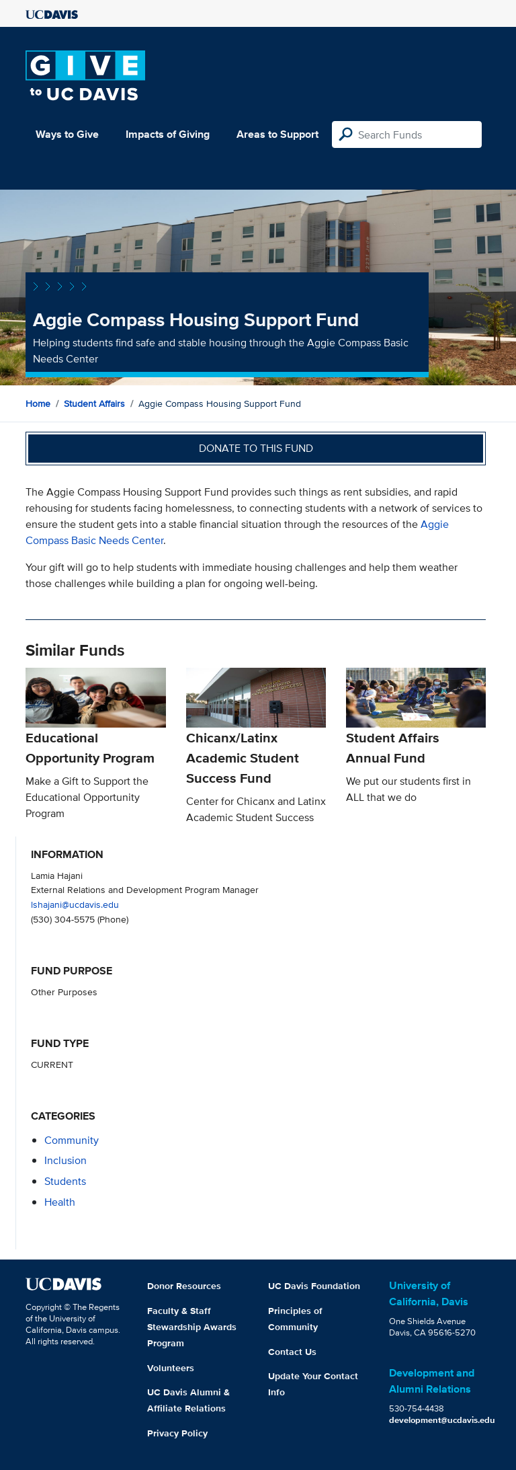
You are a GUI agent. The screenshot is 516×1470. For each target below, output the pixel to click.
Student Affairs (94, 403)
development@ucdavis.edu (442, 1420)
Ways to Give (67, 134)
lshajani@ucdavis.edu (75, 904)
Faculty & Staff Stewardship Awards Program (191, 1327)
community (71, 1140)
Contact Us (292, 1351)
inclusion (65, 1160)
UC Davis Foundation (314, 1285)
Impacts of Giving (168, 134)
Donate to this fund (256, 448)
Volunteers (170, 1368)
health (59, 1202)
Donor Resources (184, 1285)
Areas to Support (277, 134)
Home (38, 403)
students (65, 1181)
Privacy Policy (177, 1433)
